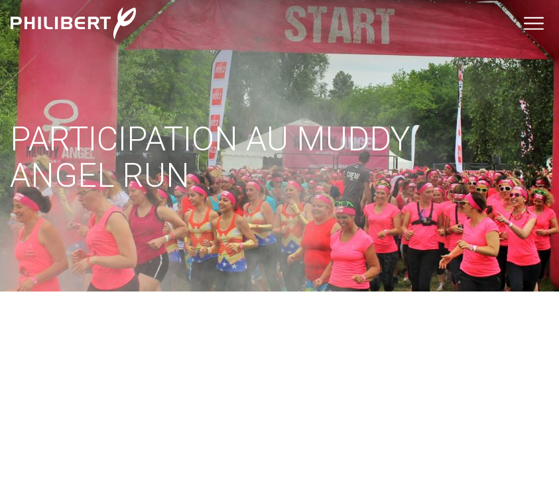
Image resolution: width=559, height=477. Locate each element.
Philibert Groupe (73, 23)
